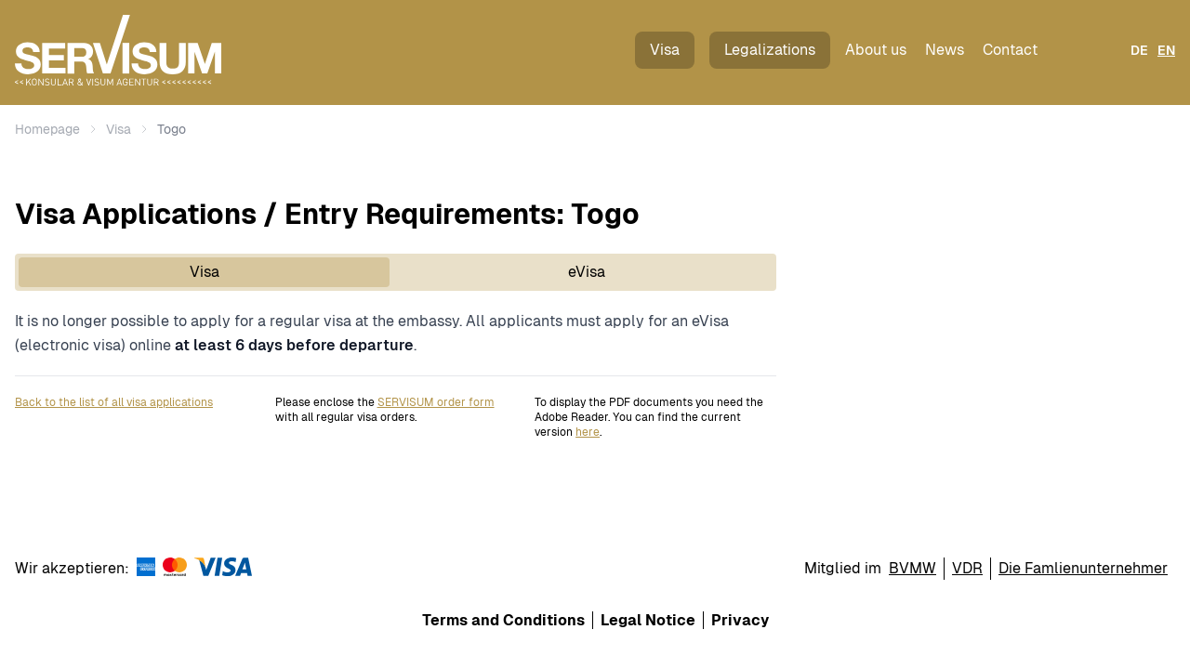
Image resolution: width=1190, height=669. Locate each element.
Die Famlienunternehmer (1083, 568)
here (587, 432)
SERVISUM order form (436, 402)
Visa (665, 50)
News (944, 50)
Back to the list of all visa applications (114, 402)
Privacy (740, 620)
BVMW (912, 568)
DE (1139, 50)
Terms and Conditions (503, 620)
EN (1166, 50)
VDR (967, 568)
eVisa (586, 272)
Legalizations (769, 50)
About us (875, 50)
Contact (1010, 50)
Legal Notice (648, 620)
